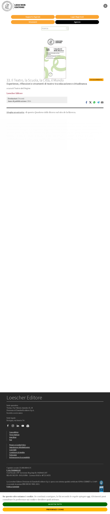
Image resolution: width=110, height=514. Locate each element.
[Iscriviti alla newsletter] (28, 426)
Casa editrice (13, 432)
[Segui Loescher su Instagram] (14, 426)
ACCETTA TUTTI (55, 504)
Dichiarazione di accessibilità (19, 457)
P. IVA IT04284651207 (14, 470)
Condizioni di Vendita (17, 452)
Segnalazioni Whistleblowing (19, 447)
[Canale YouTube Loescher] (23, 426)
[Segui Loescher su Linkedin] (18, 426)
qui (88, 496)
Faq (10, 440)
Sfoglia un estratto (15, 112)
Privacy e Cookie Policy (17, 445)
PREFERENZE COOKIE (55, 509)
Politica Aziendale (13, 487)
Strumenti (33, 22)
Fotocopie (13, 455)
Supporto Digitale (33, 17)
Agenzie (77, 22)
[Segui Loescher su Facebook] (9, 426)
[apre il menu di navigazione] (105, 5)
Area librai (12, 437)
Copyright (12, 450)
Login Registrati (77, 17)
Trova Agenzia (14, 435)
